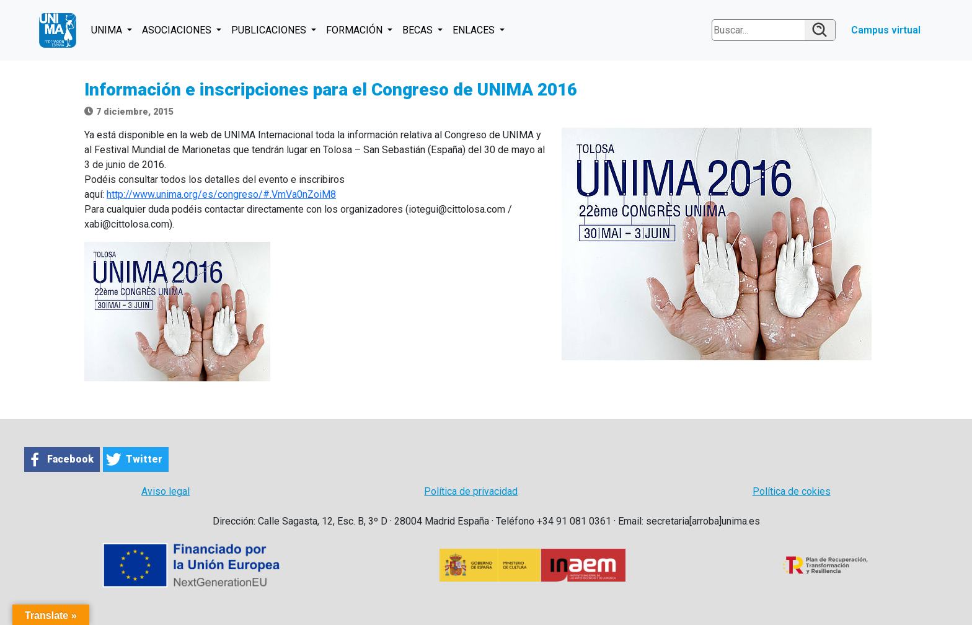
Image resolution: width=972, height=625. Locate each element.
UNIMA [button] (108, 30)
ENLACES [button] (475, 30)
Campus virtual (886, 30)
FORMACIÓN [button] (355, 30)
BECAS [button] (418, 30)
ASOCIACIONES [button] (178, 30)
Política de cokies (792, 491)
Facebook (70, 459)
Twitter (144, 459)
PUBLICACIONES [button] (270, 30)
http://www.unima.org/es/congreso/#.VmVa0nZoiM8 (221, 194)
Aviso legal (165, 491)
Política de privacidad (471, 491)
